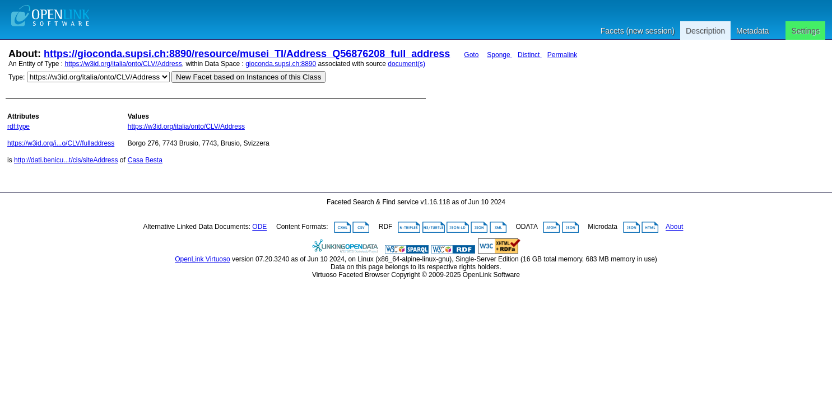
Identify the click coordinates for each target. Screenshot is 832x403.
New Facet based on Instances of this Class (248, 77)
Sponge (499, 55)
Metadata (752, 30)
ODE (259, 227)
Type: (16, 77)
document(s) (406, 64)
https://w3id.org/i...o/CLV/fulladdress (60, 143)
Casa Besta (145, 160)
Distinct (530, 55)
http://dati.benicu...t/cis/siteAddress (66, 160)
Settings (805, 30)
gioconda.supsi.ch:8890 (280, 64)
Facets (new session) (638, 30)
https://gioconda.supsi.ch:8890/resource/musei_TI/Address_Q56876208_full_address (247, 53)
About (674, 227)
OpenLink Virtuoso (202, 259)
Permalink (562, 55)
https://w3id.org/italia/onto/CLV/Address (123, 64)
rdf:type (18, 126)
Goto (471, 55)
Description (705, 30)
